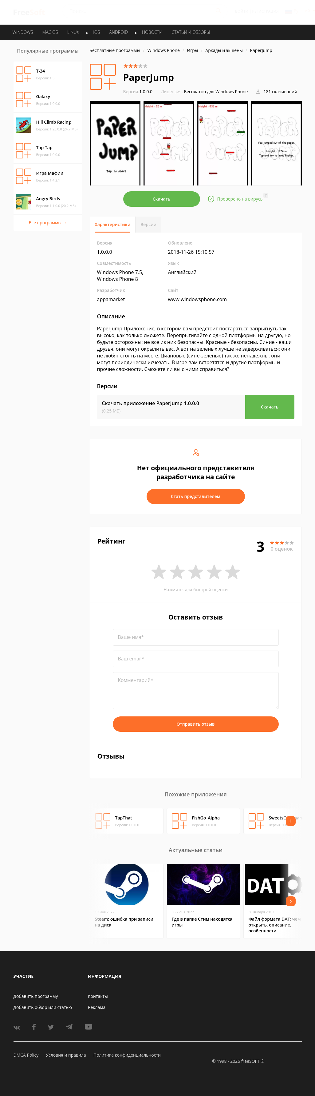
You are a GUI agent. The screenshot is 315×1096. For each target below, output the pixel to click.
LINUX (73, 32)
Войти (241, 11)
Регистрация (265, 11)
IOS (96, 32)
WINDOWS (23, 32)
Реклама (96, 1007)
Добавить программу (36, 996)
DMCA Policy (26, 1055)
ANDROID (118, 32)
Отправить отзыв (196, 724)
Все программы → (48, 222)
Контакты (98, 996)
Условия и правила (66, 1055)
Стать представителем (195, 496)
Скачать (162, 199)
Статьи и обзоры (191, 32)
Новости (152, 32)
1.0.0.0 (138, 91)
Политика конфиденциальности (127, 1055)
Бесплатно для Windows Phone (216, 91)
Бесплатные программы (115, 50)
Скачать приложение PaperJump (150, 403)
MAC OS (50, 32)
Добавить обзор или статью (43, 1007)
